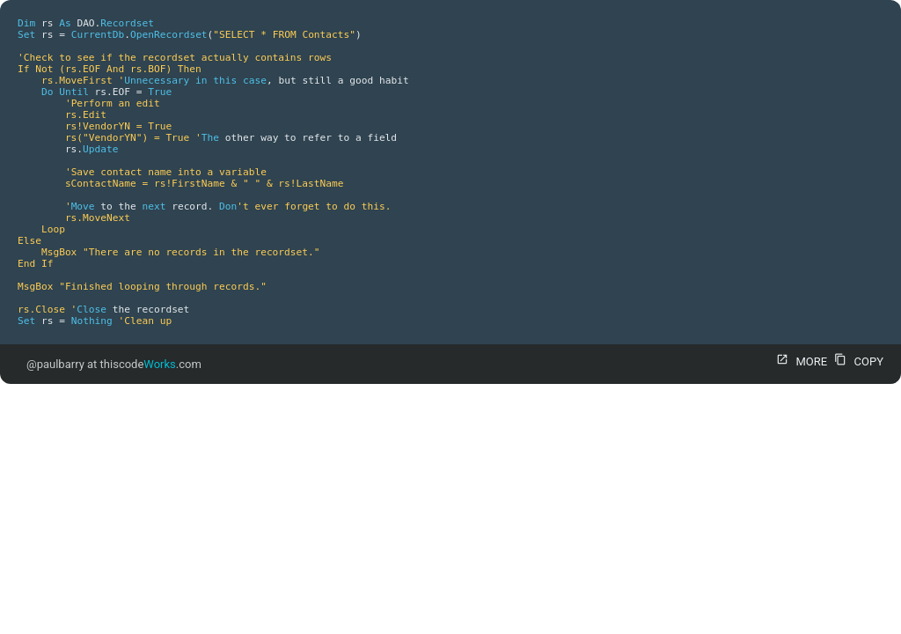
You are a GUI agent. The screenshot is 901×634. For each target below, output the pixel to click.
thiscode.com (150, 364)
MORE (799, 361)
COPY (856, 361)
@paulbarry (55, 364)
